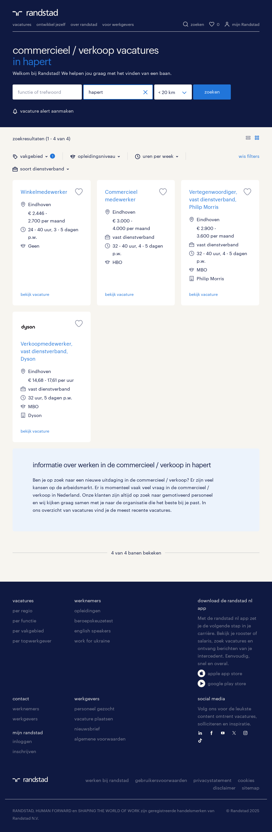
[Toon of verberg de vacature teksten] (252, 138)
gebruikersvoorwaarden (161, 780)
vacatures (22, 24)
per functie (24, 620)
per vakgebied (28, 630)
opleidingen (87, 610)
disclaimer (224, 788)
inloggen (22, 741)
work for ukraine (92, 640)
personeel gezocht (94, 708)
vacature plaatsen (93, 718)
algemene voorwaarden (100, 739)
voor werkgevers (118, 24)
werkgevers (25, 718)
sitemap (250, 788)
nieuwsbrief (87, 728)
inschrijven (24, 751)
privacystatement (212, 780)
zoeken (212, 92)
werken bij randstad (107, 780)
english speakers (92, 630)
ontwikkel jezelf (51, 24)
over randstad (84, 24)
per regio (22, 610)
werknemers (87, 600)
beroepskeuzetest (93, 620)
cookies (246, 780)
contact (21, 698)
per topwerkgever (32, 640)
